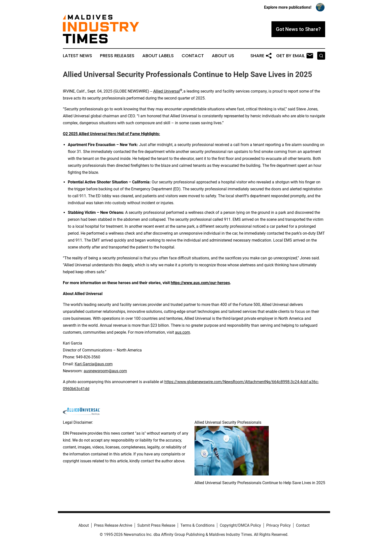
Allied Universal (166, 91)
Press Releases (117, 55)
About (83, 525)
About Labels (158, 55)
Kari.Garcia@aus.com (94, 364)
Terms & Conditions (197, 525)
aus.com (182, 332)
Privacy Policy (278, 525)
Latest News (77, 55)
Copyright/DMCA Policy (240, 525)
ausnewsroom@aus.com (105, 371)
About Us (223, 55)
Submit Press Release (156, 525)
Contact (193, 55)
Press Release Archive (113, 525)
